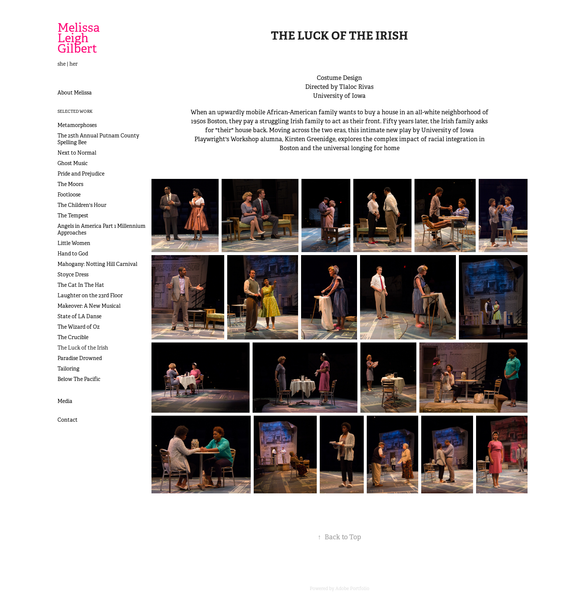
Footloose (69, 194)
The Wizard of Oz (78, 326)
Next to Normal (76, 152)
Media (64, 401)
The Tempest (72, 215)
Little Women (73, 243)
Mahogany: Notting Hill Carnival (97, 264)
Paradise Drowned (79, 358)
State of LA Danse (79, 316)
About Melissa (74, 92)
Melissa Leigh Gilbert (79, 38)
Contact (67, 419)
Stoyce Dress (72, 274)
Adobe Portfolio (352, 589)
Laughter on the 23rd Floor (90, 295)
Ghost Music (72, 163)
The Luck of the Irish (82, 347)
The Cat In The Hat (80, 285)
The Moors (70, 184)
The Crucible (72, 337)
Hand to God (72, 253)
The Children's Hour (81, 205)
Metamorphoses (77, 125)
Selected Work (75, 111)
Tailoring (68, 368)
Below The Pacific (78, 379)
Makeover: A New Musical (89, 306)
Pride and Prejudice (80, 173)
